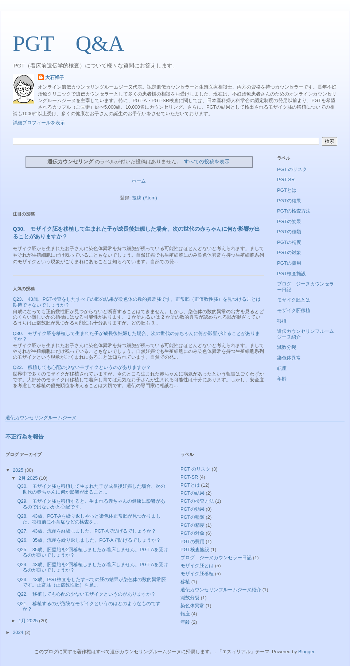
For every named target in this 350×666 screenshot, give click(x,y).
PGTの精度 (289, 242)
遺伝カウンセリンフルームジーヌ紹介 (220, 589)
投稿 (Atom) (144, 197)
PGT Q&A (68, 43)
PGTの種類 (289, 231)
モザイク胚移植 (293, 310)
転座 (282, 368)
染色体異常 (289, 358)
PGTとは (286, 190)
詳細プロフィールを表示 (39, 122)
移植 (282, 321)
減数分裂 (286, 347)
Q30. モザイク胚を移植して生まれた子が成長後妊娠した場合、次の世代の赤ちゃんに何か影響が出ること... (91, 489)
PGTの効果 (289, 221)
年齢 (282, 378)
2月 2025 (29, 478)
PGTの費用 (289, 263)
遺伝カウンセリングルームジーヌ (41, 417)
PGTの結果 (289, 200)
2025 (19, 470)
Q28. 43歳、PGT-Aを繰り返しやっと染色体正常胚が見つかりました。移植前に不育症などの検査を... (89, 519)
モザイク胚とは (293, 300)
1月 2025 (29, 620)
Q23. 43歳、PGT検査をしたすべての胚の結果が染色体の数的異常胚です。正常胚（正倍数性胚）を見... (91, 582)
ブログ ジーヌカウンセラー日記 (216, 557)
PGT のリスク (292, 169)
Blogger (306, 651)
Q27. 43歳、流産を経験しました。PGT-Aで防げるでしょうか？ (86, 531)
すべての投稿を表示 (207, 161)
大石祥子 (54, 77)
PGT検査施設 (291, 273)
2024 (19, 632)
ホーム (139, 181)
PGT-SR (286, 179)
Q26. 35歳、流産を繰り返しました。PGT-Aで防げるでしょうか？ (89, 540)
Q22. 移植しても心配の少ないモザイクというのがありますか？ (82, 367)
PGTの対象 (289, 252)
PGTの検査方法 (294, 211)
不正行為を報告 (24, 436)
